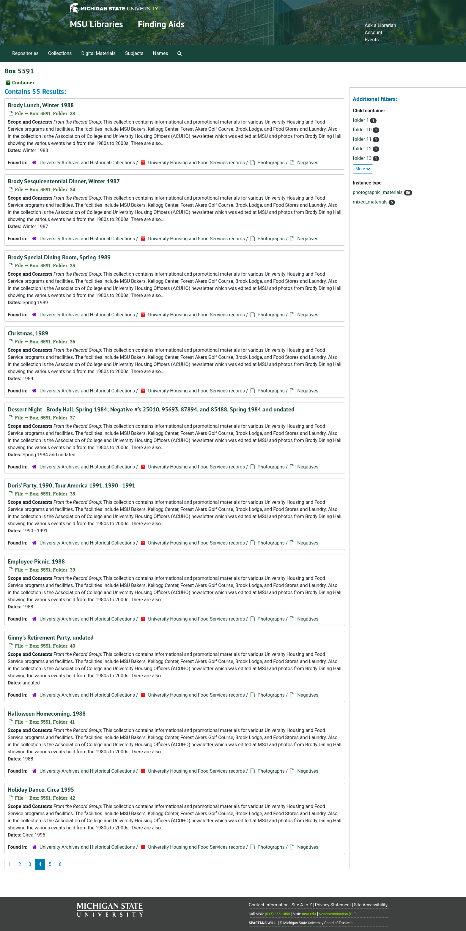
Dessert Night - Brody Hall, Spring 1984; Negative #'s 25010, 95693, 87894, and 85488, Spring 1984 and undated (151, 409)
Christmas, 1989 (28, 333)
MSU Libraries (96, 24)
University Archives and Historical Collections (87, 162)
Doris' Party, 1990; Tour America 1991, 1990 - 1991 (71, 485)
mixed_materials (371, 202)
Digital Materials (98, 53)
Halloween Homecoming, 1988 (47, 713)
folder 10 (363, 129)
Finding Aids (161, 24)
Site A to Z (302, 905)
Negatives (307, 162)
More (362, 168)
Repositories (25, 53)
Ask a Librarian (380, 25)
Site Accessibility (371, 905)
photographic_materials (378, 192)
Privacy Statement (333, 905)
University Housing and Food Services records (196, 162)
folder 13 (363, 158)
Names (160, 53)
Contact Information (269, 905)
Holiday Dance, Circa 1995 (41, 789)
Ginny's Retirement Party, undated (51, 637)
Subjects (134, 53)
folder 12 (363, 149)
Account (373, 32)
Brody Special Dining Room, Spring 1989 (59, 257)
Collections (60, 53)
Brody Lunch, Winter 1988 (41, 105)
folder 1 (361, 120)
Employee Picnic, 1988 (36, 561)
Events (372, 39)
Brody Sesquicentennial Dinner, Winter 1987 (64, 181)
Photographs (271, 162)
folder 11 (363, 139)
